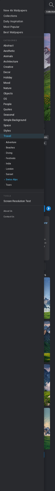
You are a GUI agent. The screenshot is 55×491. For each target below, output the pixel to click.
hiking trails (13, 131)
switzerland (22, 125)
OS (42, 231)
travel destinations (13, 137)
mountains (37, 125)
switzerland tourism (37, 137)
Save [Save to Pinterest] (35, 266)
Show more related (25, 455)
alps (10, 125)
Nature (25, 234)
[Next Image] (48, 208)
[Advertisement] (27, 175)
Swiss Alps (24, 30)
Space (27, 12)
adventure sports (36, 143)
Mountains (35, 234)
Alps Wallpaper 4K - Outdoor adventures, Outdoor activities (17, 4)
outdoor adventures (33, 131)
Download (26, 208)
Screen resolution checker (26, 255)
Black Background (11, 12)
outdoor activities (15, 143)
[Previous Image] (3, 208)
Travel (38, 12)
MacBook (16, 234)
